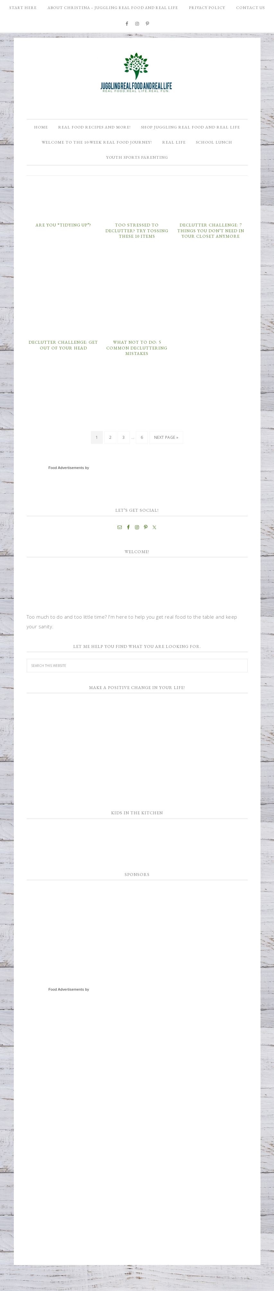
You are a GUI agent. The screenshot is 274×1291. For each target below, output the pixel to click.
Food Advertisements (66, 489)
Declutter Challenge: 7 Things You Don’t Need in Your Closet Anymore (210, 251)
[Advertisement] (75, 948)
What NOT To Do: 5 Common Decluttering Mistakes (136, 369)
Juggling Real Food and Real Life (137, 72)
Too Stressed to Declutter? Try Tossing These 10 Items (136, 251)
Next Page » (166, 458)
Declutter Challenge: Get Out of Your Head (63, 366)
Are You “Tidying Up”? (63, 246)
